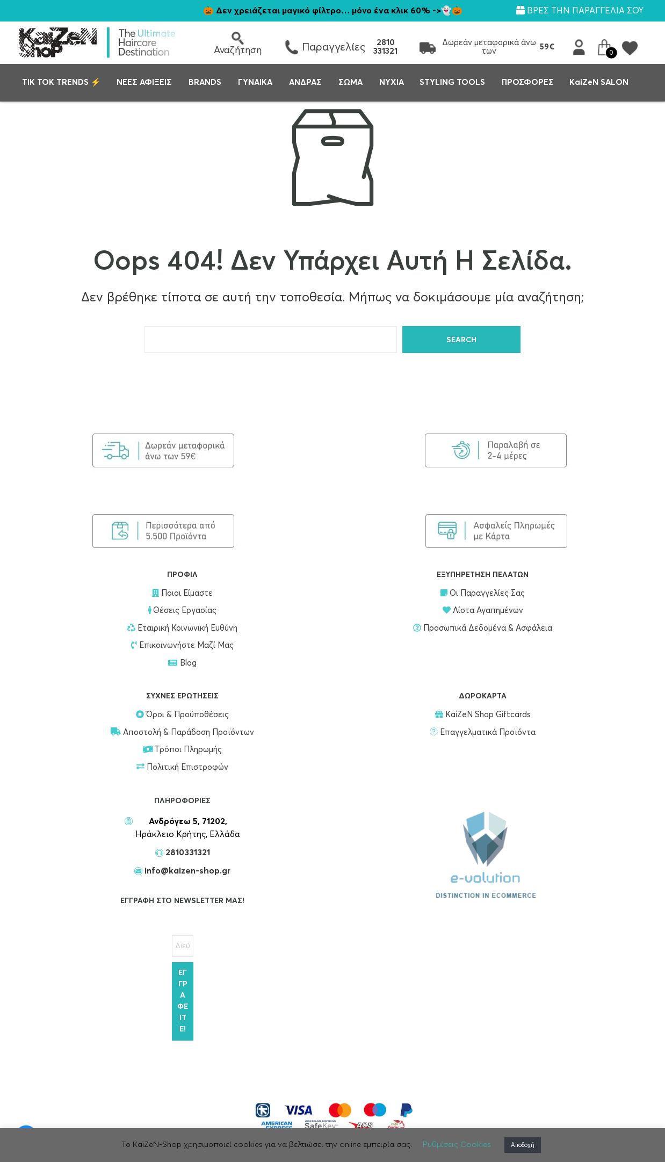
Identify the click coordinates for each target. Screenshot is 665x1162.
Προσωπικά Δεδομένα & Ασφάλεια (482, 628)
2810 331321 (385, 47)
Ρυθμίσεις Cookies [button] (457, 1145)
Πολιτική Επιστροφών (182, 767)
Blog (182, 663)
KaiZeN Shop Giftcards (482, 715)
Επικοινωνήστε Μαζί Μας (182, 645)
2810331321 (186, 852)
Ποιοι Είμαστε (182, 593)
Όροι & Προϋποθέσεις (182, 715)
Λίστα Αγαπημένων (483, 611)
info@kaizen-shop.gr (186, 871)
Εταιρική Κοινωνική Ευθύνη (182, 628)
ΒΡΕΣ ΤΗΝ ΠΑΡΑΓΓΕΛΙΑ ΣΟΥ (580, 10)
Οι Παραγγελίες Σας (482, 593)
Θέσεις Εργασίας (182, 611)
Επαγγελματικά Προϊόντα (483, 732)
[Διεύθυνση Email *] (182, 946)
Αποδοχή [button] (522, 1145)
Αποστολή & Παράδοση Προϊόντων (182, 732)
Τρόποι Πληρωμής (182, 750)
